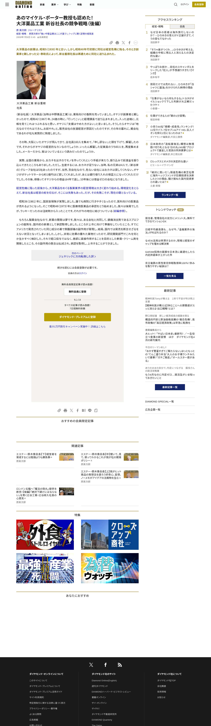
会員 (182, 26)
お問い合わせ (35, 656)
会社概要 (161, 617)
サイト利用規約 (36, 628)
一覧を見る (170, 276)
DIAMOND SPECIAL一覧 (159, 401)
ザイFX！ (96, 639)
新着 (53, 6)
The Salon (97, 656)
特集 (90, 6)
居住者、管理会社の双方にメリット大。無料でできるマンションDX (170, 220)
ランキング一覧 (170, 195)
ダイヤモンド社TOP (166, 611)
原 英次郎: (29, 30)
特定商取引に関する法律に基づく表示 (47, 633)
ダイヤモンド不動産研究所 (104, 645)
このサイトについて (38, 611)
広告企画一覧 (152, 409)
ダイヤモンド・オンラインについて (46, 604)
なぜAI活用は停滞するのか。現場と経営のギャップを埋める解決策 (170, 242)
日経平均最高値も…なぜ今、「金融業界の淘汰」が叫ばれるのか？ (170, 231)
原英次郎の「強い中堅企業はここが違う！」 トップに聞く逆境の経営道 (61, 34)
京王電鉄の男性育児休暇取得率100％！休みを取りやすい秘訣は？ (170, 265)
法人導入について (37, 661)
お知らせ (161, 628)
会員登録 (188, 5)
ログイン (174, 6)
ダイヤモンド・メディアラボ (104, 678)
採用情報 (161, 622)
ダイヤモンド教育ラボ (102, 673)
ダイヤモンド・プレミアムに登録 (77, 317)
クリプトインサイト (100, 667)
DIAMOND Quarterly (102, 650)
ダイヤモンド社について (169, 604)
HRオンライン (98, 661)
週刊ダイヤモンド (100, 617)
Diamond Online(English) (104, 611)
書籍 (103, 6)
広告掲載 (33, 650)
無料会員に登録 (77, 291)
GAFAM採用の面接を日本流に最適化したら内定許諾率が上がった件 (170, 253)
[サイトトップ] (31, 5)
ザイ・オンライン (99, 633)
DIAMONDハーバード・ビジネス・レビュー (111, 622)
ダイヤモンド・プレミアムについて (44, 617)
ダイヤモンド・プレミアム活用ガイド (45, 622)
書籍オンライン (99, 628)
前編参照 (119, 211)
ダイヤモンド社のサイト (104, 604)
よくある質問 (35, 645)
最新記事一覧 (170, 387)
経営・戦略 (21, 34)
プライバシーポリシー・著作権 (43, 639)
